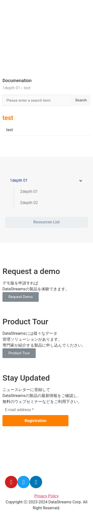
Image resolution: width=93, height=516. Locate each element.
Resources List (46, 222)
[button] (20, 297)
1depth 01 (11, 88)
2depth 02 (29, 202)
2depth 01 (29, 191)
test (27, 88)
